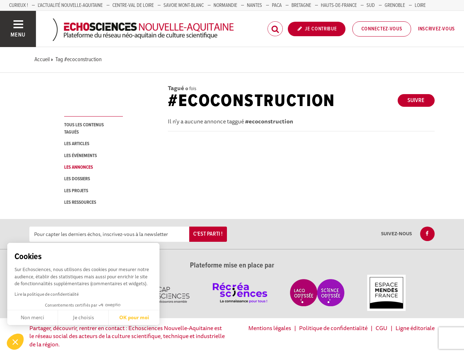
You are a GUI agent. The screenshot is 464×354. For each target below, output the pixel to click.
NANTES (254, 5)
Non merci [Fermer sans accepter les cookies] (32, 317)
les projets (76, 191)
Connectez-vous (381, 29)
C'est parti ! (208, 234)
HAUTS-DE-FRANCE (339, 5)
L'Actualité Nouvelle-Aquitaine (70, 5)
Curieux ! (18, 5)
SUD (370, 5)
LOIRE (420, 5)
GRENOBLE (395, 5)
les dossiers (77, 179)
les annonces (78, 167)
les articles (76, 144)
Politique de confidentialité (333, 328)
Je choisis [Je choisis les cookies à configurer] (83, 317)
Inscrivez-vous (436, 29)
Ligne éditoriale (415, 328)
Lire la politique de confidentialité (46, 294)
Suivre (415, 100)
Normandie (225, 5)
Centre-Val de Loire (133, 5)
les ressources (80, 202)
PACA (277, 5)
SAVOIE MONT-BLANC (183, 5)
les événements (80, 156)
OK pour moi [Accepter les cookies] (134, 317)
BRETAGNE (301, 5)
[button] (15, 341)
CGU (382, 328)
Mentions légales (269, 328)
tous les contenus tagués (84, 128)
